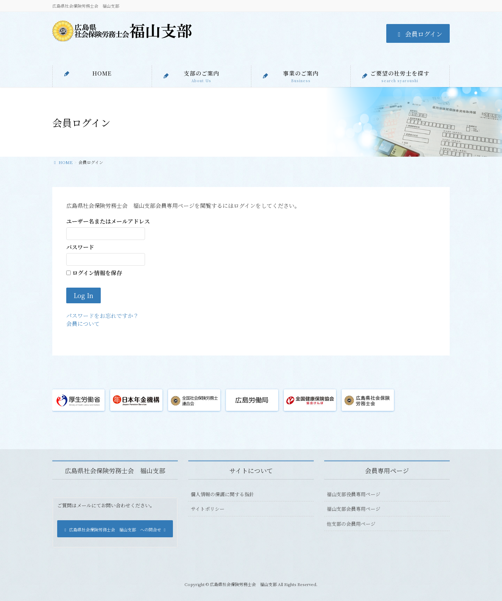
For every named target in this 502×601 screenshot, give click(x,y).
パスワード (80, 247)
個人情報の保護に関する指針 (222, 494)
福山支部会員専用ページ (353, 508)
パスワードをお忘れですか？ (102, 316)
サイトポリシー (208, 508)
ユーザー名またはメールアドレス (108, 221)
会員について (83, 324)
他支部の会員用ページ (351, 523)
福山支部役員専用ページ (353, 494)
